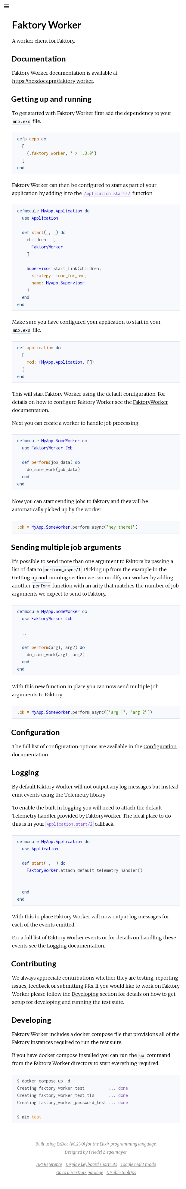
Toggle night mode (138, 1164)
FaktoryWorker (150, 402)
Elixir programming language (128, 1144)
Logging (57, 946)
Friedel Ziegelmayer (108, 1152)
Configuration (160, 746)
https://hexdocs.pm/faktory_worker (52, 81)
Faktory (65, 41)
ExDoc (62, 1144)
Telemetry (76, 795)
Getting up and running (40, 578)
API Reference (49, 1164)
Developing (85, 994)
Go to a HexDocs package (79, 1172)
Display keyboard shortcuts (91, 1164)
